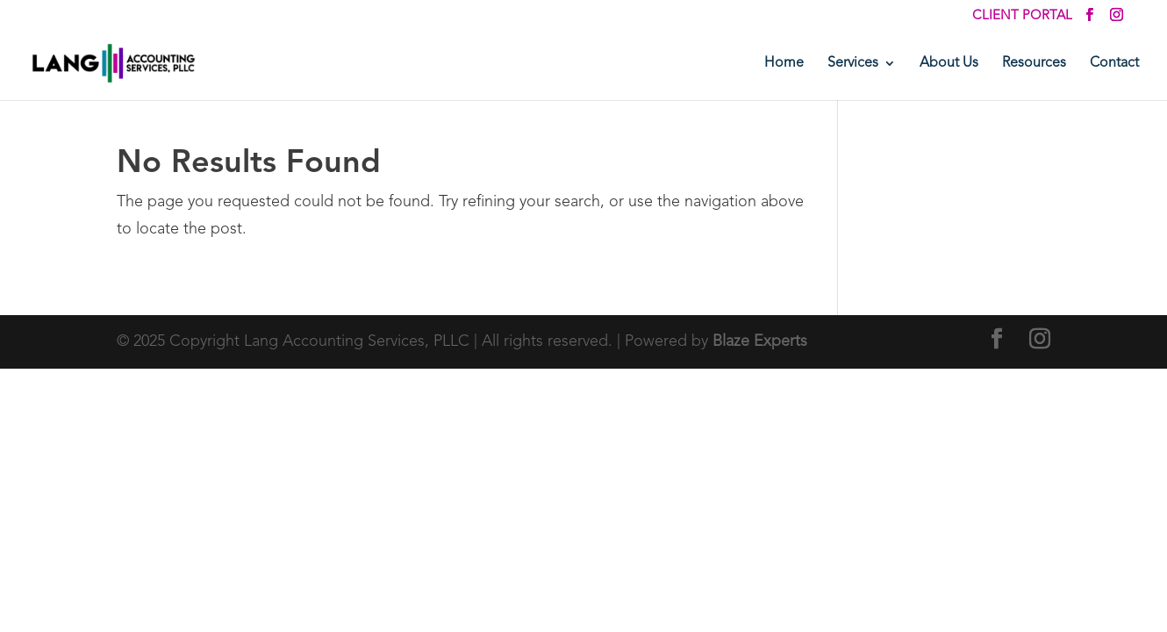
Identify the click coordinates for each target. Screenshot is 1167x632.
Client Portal (1022, 16)
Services (852, 63)
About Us (949, 63)
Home (784, 63)
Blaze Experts (759, 341)
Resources (1034, 63)
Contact (1114, 63)
